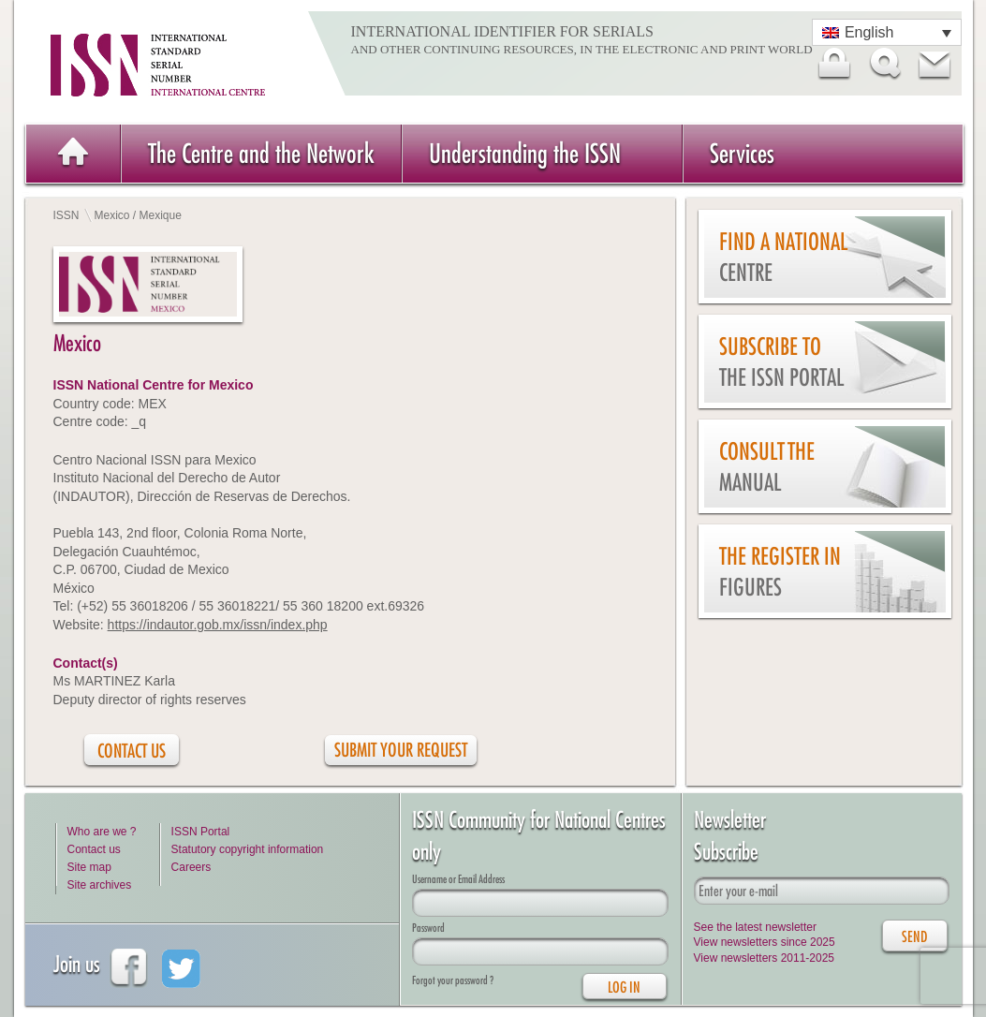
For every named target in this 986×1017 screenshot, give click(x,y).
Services (742, 153)
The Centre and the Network (261, 153)
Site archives (99, 885)
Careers (191, 867)
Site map (89, 867)
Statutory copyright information (247, 849)
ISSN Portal (200, 831)
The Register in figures (780, 571)
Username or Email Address (458, 879)
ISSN (66, 215)
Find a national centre (783, 257)
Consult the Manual (767, 466)
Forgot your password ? (452, 980)
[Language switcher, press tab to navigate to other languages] (887, 32)
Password (428, 928)
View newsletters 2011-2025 (764, 958)
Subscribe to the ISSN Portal (781, 362)
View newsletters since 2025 (764, 942)
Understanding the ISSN (525, 153)
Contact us (94, 849)
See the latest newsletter (755, 927)
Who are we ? (102, 831)
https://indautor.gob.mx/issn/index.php (218, 624)
